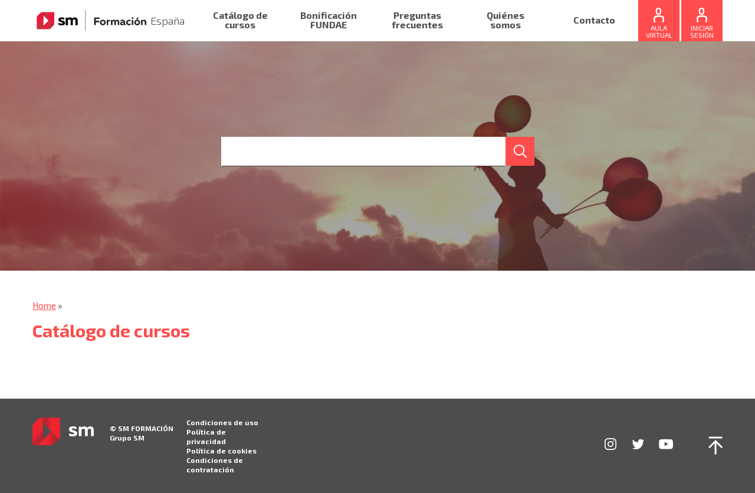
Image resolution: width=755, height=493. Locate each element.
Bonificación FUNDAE (328, 20)
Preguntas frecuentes (417, 20)
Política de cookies (221, 450)
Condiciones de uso (222, 422)
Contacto (594, 20)
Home (44, 305)
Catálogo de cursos (240, 20)
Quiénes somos (505, 20)
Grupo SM (127, 437)
